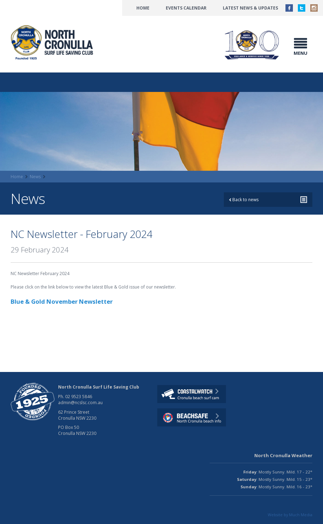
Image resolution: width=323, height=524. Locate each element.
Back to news (244, 200)
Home (142, 8)
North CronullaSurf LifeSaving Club (53, 42)
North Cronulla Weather (283, 455)
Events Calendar (186, 8)
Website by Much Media (290, 514)
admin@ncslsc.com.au (80, 403)
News (35, 177)
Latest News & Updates (250, 8)
